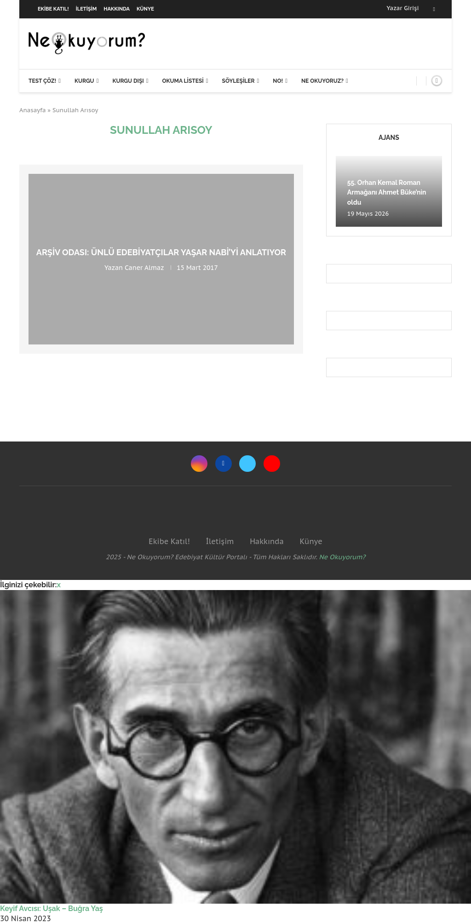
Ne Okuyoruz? (322, 81)
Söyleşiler (238, 81)
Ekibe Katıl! (53, 9)
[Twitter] (247, 463)
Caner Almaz (144, 268)
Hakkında (116, 9)
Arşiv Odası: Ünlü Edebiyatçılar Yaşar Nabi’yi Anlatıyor (161, 252)
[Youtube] (272, 463)
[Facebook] (434, 9)
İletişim (86, 9)
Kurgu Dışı (128, 81)
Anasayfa (32, 110)
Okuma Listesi (182, 81)
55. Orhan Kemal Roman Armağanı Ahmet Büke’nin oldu (386, 192)
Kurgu (84, 81)
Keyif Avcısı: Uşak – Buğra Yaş (51, 908)
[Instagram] (199, 463)
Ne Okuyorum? (342, 557)
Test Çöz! (42, 81)
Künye (145, 9)
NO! (278, 81)
